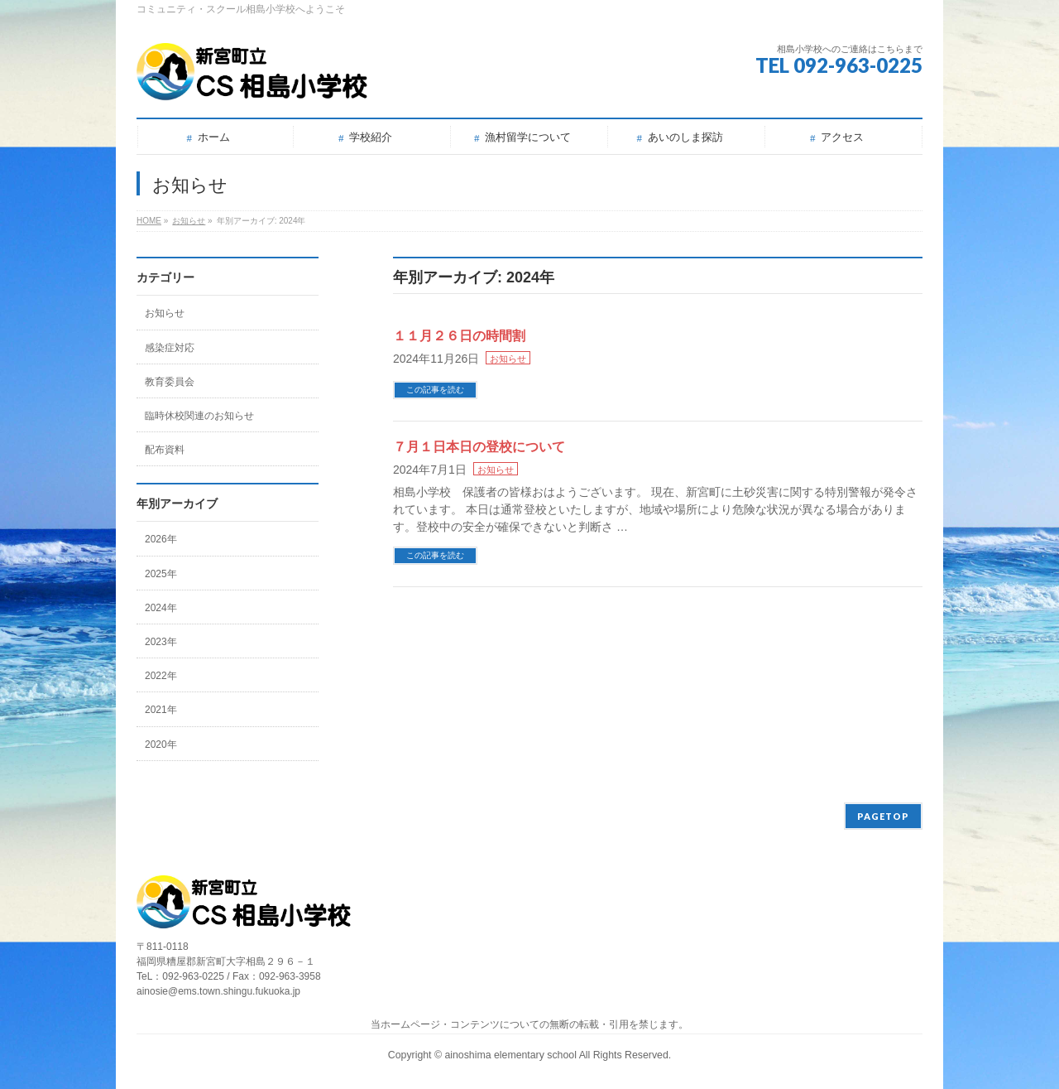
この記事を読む (435, 389)
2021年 (161, 710)
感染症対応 (169, 348)
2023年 (161, 642)
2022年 (161, 676)
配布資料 (164, 449)
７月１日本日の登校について (479, 447)
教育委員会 (169, 382)
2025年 (161, 574)
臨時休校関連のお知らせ (199, 416)
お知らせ (508, 359)
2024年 (161, 608)
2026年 (161, 539)
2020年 (161, 744)
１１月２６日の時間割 (459, 336)
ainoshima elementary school (511, 1055)
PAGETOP (883, 816)
